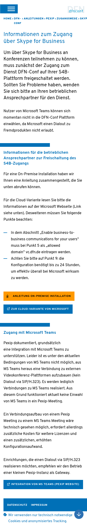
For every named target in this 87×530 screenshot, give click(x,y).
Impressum (39, 505)
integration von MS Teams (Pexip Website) (45, 484)
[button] (9, 8)
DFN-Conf (76, 9)
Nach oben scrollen (79, 514)
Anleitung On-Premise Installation (42, 296)
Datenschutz (17, 505)
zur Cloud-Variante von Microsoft (40, 309)
